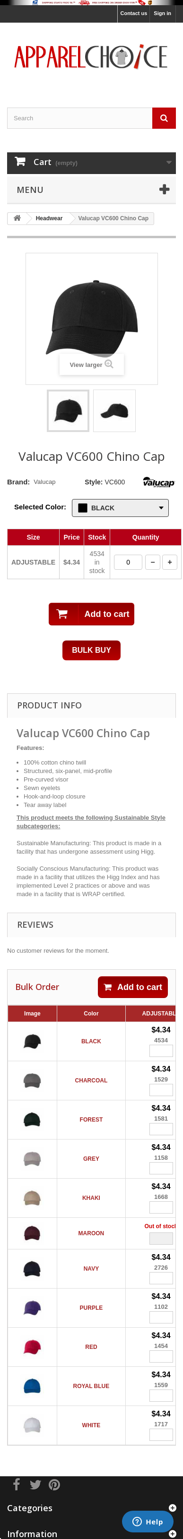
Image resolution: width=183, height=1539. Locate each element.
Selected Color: (40, 507)
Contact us (133, 13)
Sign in (162, 13)
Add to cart (133, 987)
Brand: (18, 482)
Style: (94, 482)
